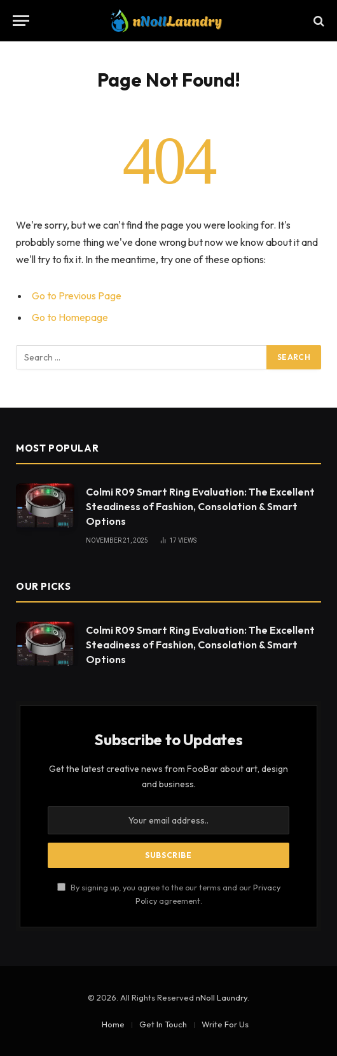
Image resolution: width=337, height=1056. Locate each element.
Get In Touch (163, 1024)
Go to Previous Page (76, 295)
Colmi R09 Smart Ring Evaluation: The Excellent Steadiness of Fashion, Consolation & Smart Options (200, 506)
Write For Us (225, 1024)
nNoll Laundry (221, 997)
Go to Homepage (70, 317)
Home (113, 1024)
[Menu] (21, 20)
